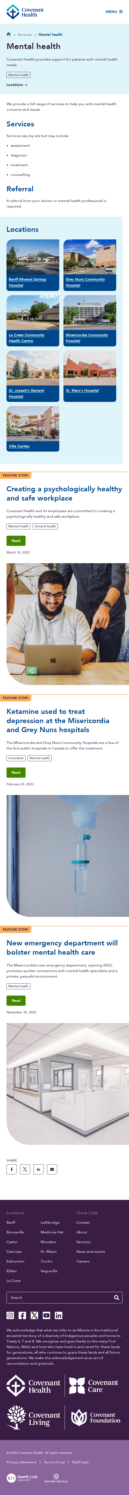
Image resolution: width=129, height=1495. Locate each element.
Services (83, 1241)
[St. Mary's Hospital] (89, 376)
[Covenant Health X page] (34, 1315)
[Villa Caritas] (33, 429)
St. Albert (49, 1251)
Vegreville (49, 1271)
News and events (90, 1251)
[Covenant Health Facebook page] (22, 1315)
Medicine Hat (52, 1232)
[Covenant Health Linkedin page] (58, 1315)
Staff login (80, 1462)
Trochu (46, 1261)
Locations (17, 84)
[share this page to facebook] (12, 1169)
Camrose (14, 1251)
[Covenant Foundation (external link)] (94, 1417)
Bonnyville (15, 1232)
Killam (12, 1271)
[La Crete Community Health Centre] (33, 320)
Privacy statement (21, 1462)
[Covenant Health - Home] (36, 1386)
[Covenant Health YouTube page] (46, 1315)
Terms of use (54, 1462)
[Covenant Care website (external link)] (94, 1386)
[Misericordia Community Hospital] (89, 320)
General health (45, 526)
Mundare (48, 1241)
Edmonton (15, 1261)
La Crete (14, 1280)
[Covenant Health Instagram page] (10, 1315)
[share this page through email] (52, 1169)
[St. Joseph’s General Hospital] (33, 376)
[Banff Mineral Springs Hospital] (33, 265)
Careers (82, 1261)
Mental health (18, 75)
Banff (11, 1222)
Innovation (16, 758)
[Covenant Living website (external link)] (36, 1417)
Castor (12, 1241)
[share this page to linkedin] (38, 1169)
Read (16, 540)
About (81, 1232)
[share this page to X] (25, 1169)
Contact (83, 1222)
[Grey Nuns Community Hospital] (89, 265)
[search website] (116, 1297)
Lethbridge (50, 1222)
